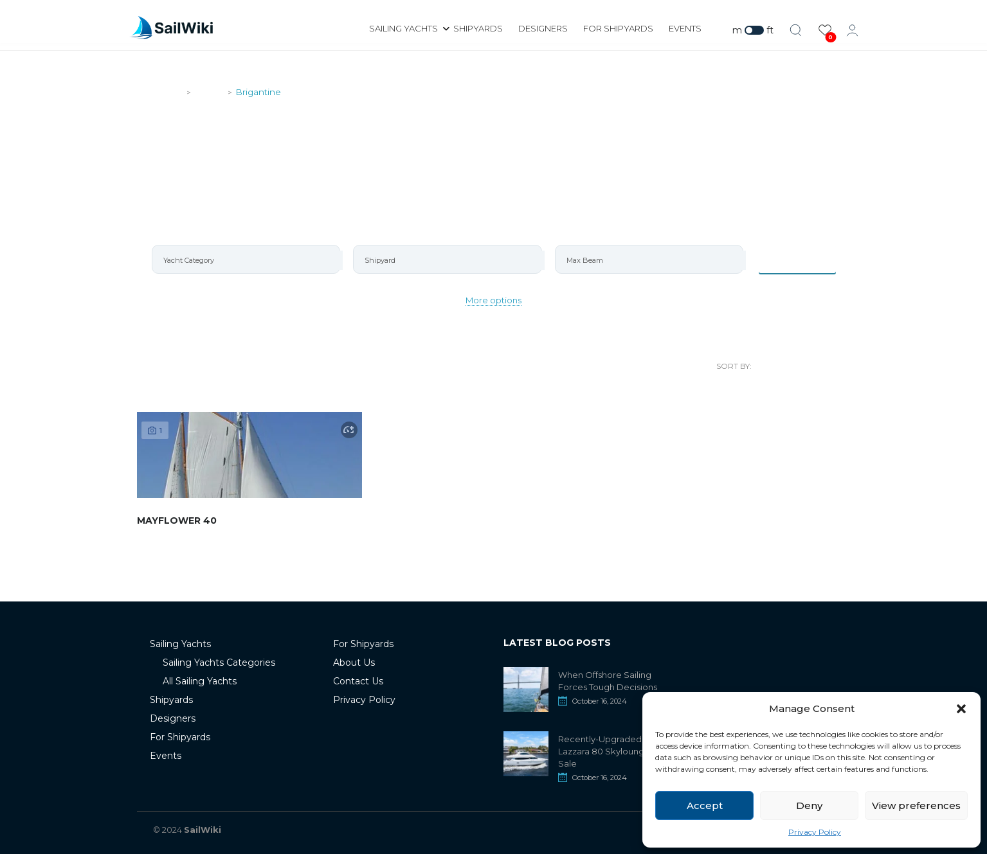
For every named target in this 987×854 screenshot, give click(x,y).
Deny (809, 805)
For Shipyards (618, 28)
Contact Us (358, 681)
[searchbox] (251, 260)
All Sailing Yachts (200, 681)
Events (685, 28)
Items (797, 259)
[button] (961, 708)
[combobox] (246, 259)
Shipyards (478, 28)
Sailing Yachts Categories (219, 662)
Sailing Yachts (403, 28)
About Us (354, 662)
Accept (705, 805)
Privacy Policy (814, 832)
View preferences (916, 805)
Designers (543, 28)
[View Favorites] (825, 30)
